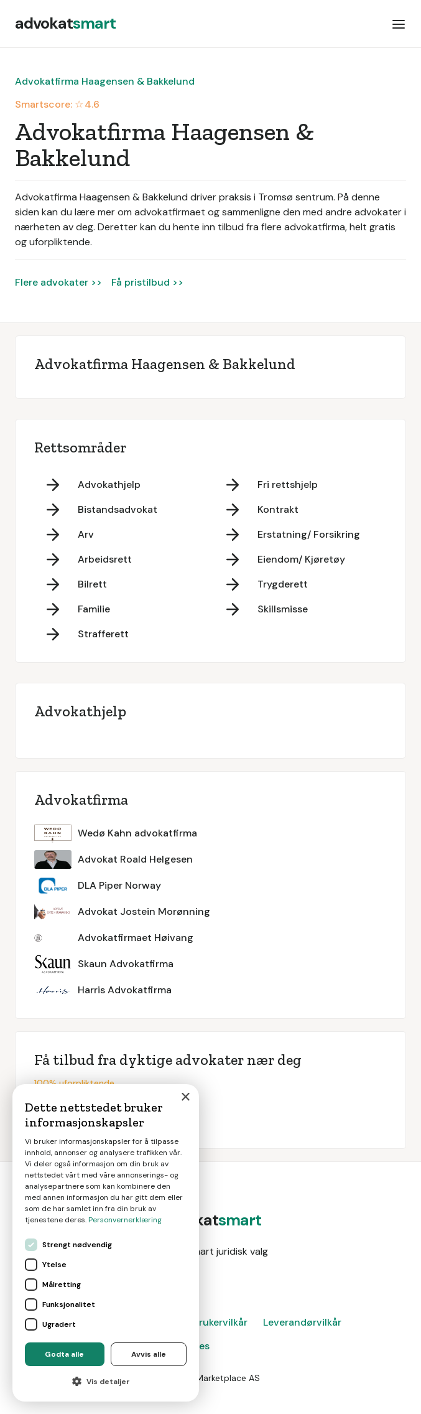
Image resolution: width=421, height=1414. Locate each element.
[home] (65, 23)
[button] (398, 24)
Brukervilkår (220, 1322)
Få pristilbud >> (147, 282)
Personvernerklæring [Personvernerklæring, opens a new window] (125, 1220)
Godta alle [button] (64, 1354)
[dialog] (105, 1243)
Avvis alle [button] (148, 1354)
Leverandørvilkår (302, 1322)
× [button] (185, 1097)
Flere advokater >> (58, 282)
